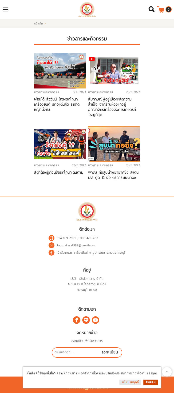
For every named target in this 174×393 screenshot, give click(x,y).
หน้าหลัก (38, 23)
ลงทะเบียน (110, 352)
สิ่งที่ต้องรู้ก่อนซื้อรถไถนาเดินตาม (58, 172)
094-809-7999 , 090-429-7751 (77, 238)
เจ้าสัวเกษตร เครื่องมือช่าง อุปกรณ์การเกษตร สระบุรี (91, 252)
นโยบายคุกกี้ (130, 382)
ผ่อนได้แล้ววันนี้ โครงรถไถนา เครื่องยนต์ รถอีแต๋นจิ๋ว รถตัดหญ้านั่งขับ (56, 104)
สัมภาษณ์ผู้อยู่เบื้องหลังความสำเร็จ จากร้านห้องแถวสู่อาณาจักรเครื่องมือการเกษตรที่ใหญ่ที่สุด (112, 107)
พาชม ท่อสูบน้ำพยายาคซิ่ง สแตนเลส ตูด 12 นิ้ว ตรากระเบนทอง (113, 175)
